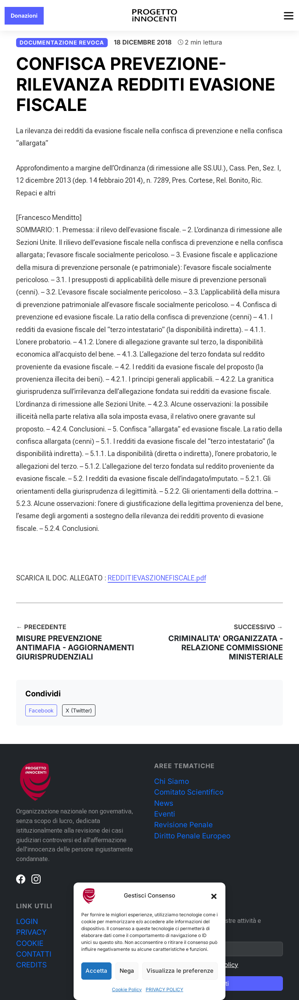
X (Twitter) (79, 710)
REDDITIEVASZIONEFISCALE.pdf (157, 578)
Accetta (96, 970)
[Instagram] (36, 878)
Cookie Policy (127, 989)
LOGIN (27, 921)
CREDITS (31, 964)
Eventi (164, 814)
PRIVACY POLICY (164, 989)
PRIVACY (31, 932)
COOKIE (29, 943)
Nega (127, 970)
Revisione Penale (183, 824)
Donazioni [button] (24, 15)
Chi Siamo (171, 781)
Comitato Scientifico (188, 792)
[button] (214, 896)
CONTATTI (33, 954)
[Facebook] (20, 878)
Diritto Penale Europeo (192, 835)
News (163, 803)
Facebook (41, 710)
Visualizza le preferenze (180, 970)
